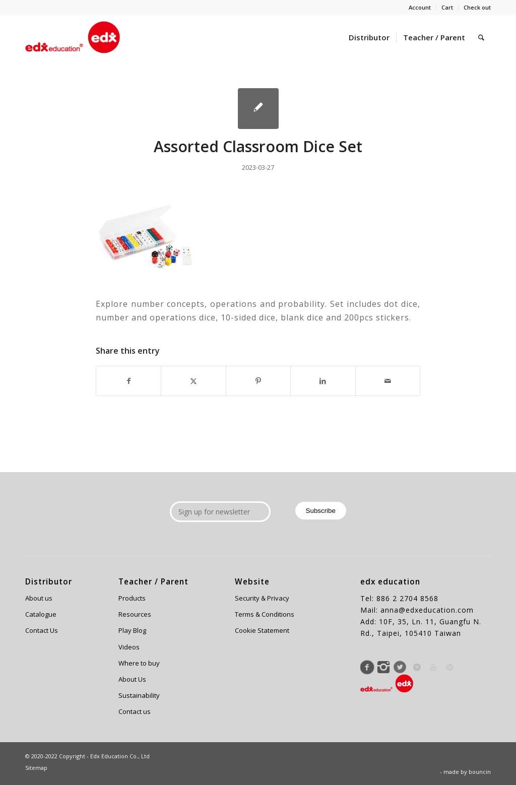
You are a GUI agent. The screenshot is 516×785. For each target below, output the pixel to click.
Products (132, 598)
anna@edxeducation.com (427, 610)
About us (38, 598)
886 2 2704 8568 (407, 598)
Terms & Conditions (264, 614)
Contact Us (41, 630)
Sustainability (139, 695)
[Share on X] (193, 381)
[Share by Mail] (388, 381)
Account (420, 7)
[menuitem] (420, 7)
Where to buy (139, 663)
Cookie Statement (262, 630)
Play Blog (132, 630)
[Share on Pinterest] (258, 381)
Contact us (134, 711)
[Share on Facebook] (128, 381)
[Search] (481, 37)
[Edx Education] (72, 37)
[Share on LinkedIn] (323, 381)
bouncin (480, 771)
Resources (134, 614)
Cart (447, 7)
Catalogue (40, 614)
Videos (129, 646)
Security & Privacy (262, 598)
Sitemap (36, 767)
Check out (477, 7)
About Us (132, 679)
